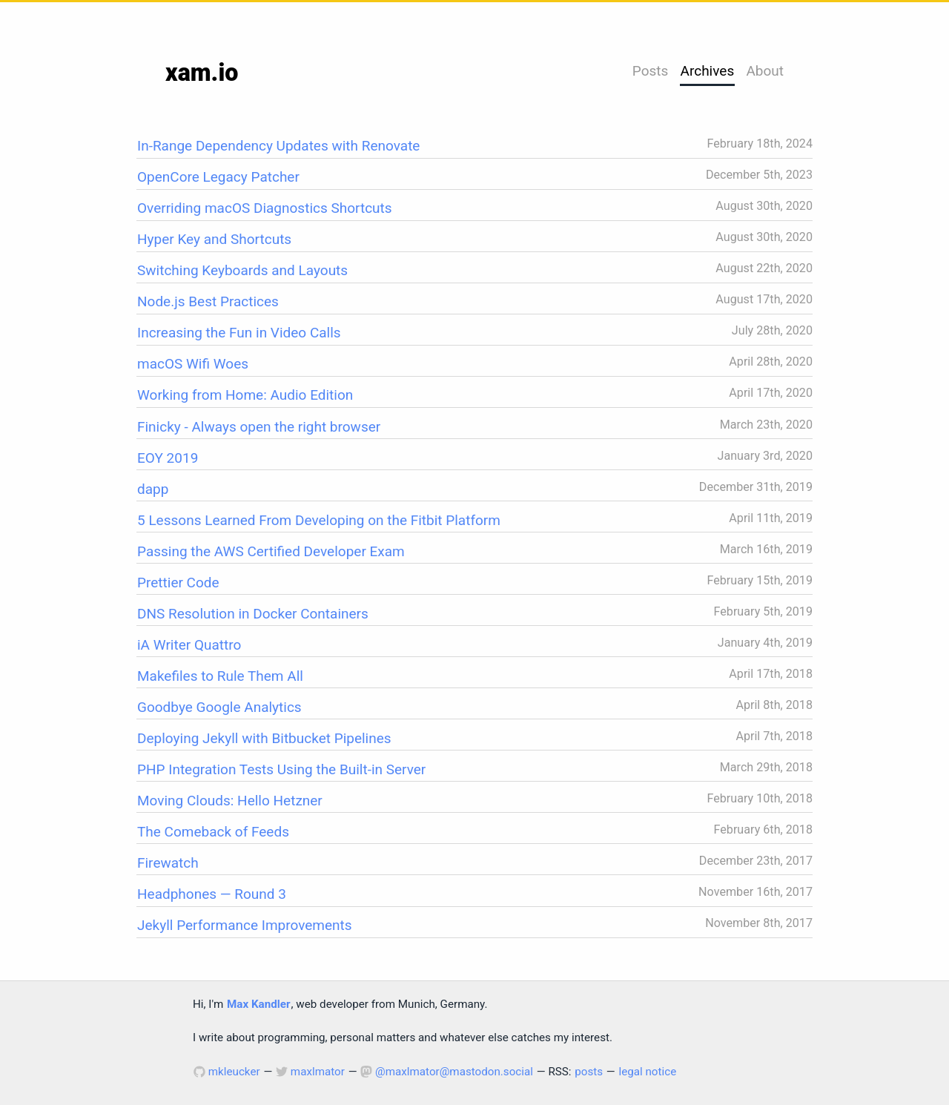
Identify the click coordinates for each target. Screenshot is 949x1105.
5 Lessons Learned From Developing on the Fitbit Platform (318, 520)
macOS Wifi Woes (192, 363)
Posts (650, 70)
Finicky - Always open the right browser (258, 426)
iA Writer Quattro (189, 644)
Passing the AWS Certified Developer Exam (271, 551)
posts (589, 1071)
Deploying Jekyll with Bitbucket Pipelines (264, 738)
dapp (152, 489)
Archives (708, 70)
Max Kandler (259, 1004)
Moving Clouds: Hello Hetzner (230, 800)
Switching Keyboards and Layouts (242, 270)
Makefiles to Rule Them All (220, 676)
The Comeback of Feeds (213, 831)
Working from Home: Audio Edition (245, 394)
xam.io (201, 73)
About (765, 70)
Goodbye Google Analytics (219, 707)
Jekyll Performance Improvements (244, 925)
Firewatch (168, 862)
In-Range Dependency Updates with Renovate (278, 145)
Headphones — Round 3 (211, 894)
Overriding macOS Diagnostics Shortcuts (264, 208)
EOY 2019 (167, 457)
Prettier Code (178, 582)
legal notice (647, 1071)
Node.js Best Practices (208, 301)
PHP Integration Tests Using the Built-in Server (281, 769)
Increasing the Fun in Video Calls (239, 332)
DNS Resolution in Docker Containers (252, 613)
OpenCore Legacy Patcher (218, 176)
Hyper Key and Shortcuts (214, 239)
